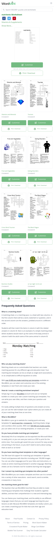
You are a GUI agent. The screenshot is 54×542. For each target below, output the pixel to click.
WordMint (20, 394)
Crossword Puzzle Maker (18, 526)
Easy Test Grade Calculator (36, 530)
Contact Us (31, 519)
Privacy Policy (44, 519)
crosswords (27, 423)
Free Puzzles (18, 519)
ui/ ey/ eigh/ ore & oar (35, 284)
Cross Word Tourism (8, 227)
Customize (27, 65)
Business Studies (7, 284)
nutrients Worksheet (12, 14)
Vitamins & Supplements (12, 22)
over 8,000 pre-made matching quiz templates (22, 380)
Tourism (30, 114)
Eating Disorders (33, 171)
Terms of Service (13, 523)
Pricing (25, 523)
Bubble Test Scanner (15, 530)
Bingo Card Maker (38, 526)
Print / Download (27, 73)
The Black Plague (33, 227)
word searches (17, 423)
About (7, 519)
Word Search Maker (39, 523)
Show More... (7, 26)
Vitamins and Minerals (9, 114)
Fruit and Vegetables (8, 171)
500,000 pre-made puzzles (40, 426)
